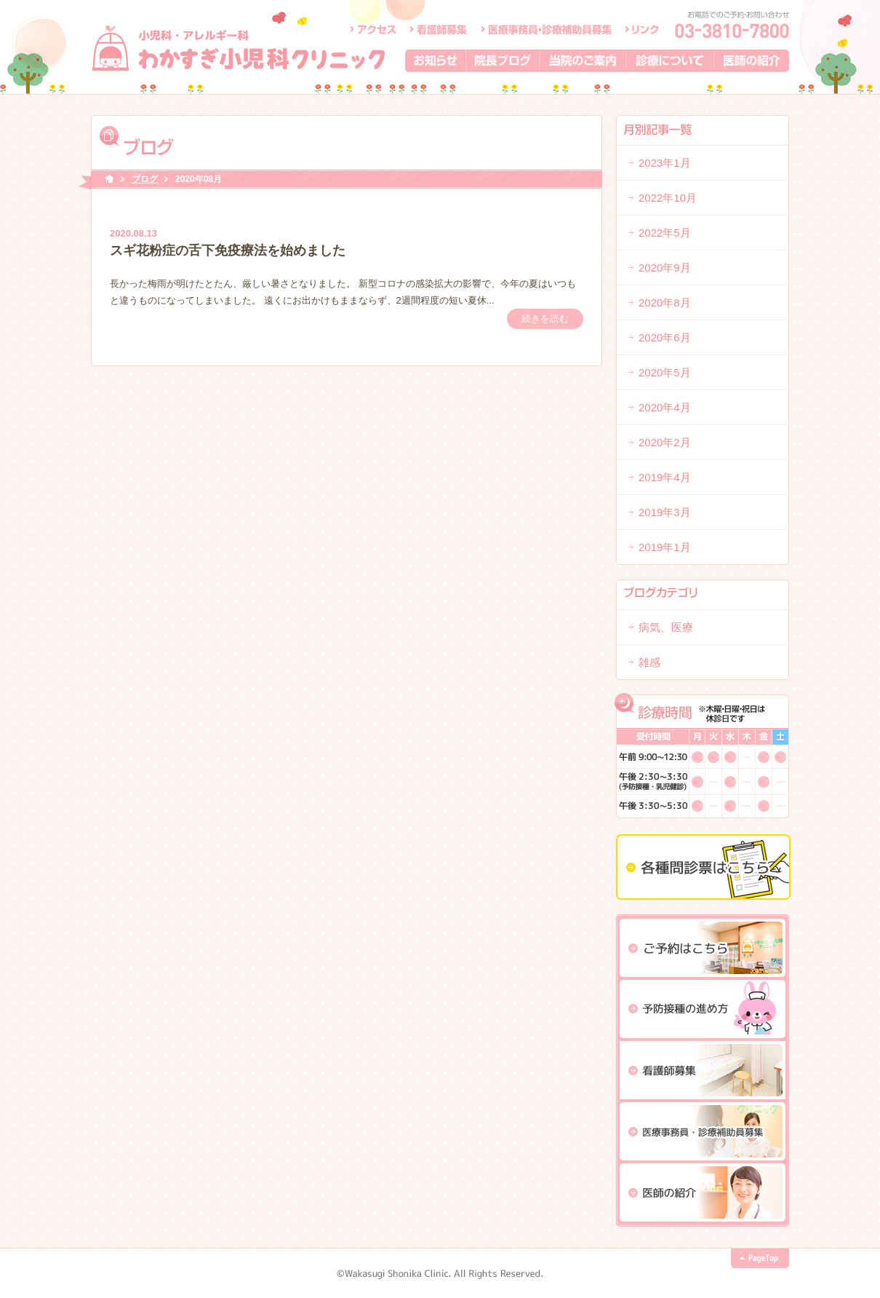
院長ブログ (503, 61)
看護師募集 (439, 29)
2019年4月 (665, 477)
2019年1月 (665, 547)
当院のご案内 (583, 61)
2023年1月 (665, 163)
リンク (641, 29)
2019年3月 (665, 512)
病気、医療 (666, 627)
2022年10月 (668, 197)
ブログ (145, 179)
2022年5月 (665, 232)
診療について (670, 61)
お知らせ (435, 61)
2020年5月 (665, 372)
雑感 (649, 662)
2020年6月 (665, 337)
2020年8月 (665, 302)
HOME (109, 179)
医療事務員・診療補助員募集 (546, 29)
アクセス (373, 29)
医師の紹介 (751, 61)
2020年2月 (665, 442)
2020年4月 (665, 407)
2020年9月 (665, 267)
